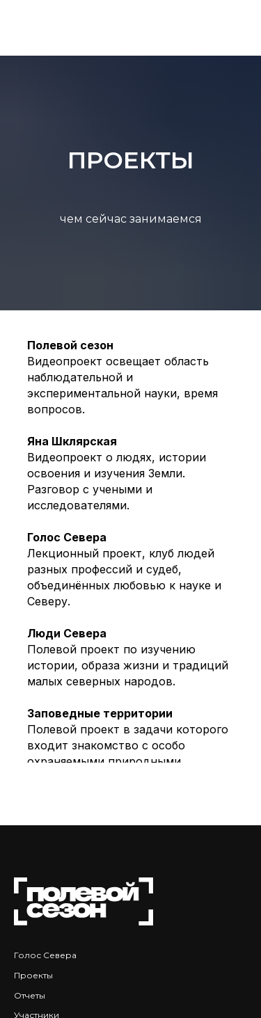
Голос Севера (45, 955)
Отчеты (29, 995)
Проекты (33, 975)
